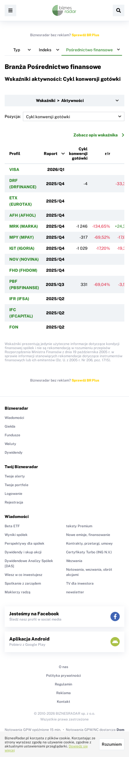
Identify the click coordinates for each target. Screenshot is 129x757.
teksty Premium (79, 526)
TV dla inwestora (80, 583)
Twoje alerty (15, 476)
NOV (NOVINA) (24, 259)
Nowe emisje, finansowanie (88, 535)
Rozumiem (112, 744)
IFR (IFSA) (19, 298)
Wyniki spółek (16, 535)
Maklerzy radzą (17, 592)
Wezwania (74, 561)
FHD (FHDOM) (23, 270)
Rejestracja (14, 502)
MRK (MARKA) (23, 226)
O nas (63, 667)
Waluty (10, 444)
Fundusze (12, 435)
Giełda (10, 426)
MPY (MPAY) (21, 237)
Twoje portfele (16, 485)
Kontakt (63, 702)
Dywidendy (14, 452)
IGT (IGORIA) (21, 248)
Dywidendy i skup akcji (23, 552)
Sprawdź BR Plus (85, 35)
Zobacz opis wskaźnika (98, 135)
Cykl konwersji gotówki (78, 153)
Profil (14, 153)
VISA (14, 169)
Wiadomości (14, 418)
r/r (107, 153)
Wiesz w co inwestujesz (23, 575)
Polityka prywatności (63, 676)
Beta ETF (12, 526)
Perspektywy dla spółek (24, 543)
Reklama (63, 693)
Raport (50, 153)
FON (13, 327)
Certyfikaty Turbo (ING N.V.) (89, 552)
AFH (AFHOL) (22, 215)
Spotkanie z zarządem (23, 583)
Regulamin (63, 684)
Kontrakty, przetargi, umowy (89, 543)
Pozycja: (64, 116)
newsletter (75, 592)
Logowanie (13, 494)
